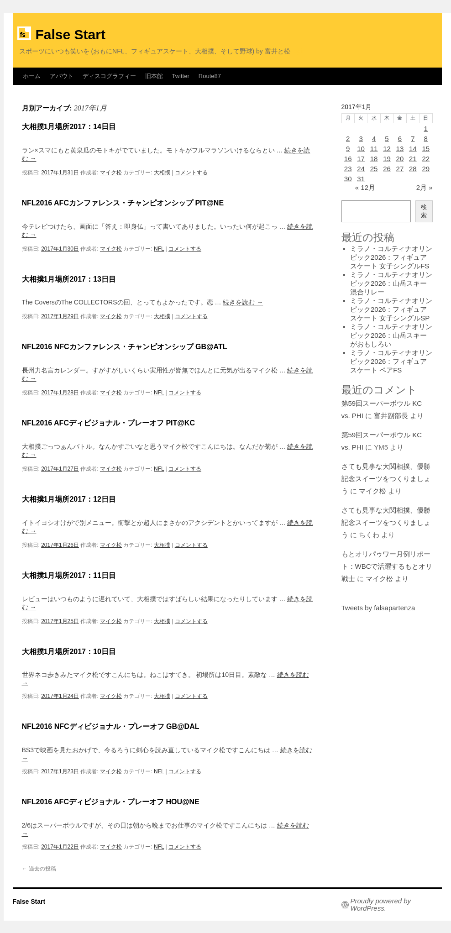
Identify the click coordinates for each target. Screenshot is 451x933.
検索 (424, 211)
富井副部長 (391, 415)
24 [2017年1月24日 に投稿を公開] (361, 169)
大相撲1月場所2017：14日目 (69, 127)
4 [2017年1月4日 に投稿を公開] (374, 138)
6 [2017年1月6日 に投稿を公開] (400, 138)
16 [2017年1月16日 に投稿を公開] (348, 158)
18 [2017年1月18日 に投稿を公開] (374, 158)
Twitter (180, 76)
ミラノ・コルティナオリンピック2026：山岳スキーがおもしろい (391, 335)
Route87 (210, 76)
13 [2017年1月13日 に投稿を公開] (400, 148)
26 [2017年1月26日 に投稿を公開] (387, 169)
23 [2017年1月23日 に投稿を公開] (348, 169)
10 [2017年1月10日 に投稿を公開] (361, 148)
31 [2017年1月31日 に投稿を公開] (361, 179)
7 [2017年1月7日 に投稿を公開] (412, 138)
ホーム (32, 76)
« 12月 (365, 187)
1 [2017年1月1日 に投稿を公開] (426, 128)
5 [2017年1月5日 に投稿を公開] (386, 138)
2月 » (424, 187)
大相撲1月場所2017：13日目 (69, 279)
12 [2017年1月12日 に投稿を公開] (387, 148)
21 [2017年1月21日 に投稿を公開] (413, 158)
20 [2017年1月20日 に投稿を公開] (400, 158)
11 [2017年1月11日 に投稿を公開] (374, 148)
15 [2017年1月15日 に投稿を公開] (426, 148)
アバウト (61, 76)
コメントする (191, 172)
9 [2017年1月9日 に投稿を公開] (348, 148)
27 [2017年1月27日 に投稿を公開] (400, 169)
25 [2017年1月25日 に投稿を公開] (374, 169)
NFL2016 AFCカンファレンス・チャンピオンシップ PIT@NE (123, 203)
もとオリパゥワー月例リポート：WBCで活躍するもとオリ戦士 (387, 566)
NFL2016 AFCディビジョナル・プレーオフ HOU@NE (110, 802)
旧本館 (154, 76)
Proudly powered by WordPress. (381, 904)
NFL (159, 249)
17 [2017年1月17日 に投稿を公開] (361, 158)
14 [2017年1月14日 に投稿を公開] (413, 148)
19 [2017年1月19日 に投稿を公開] (387, 158)
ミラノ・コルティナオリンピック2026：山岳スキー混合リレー (391, 283)
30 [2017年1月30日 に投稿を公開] (348, 179)
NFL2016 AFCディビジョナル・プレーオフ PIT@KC (108, 423)
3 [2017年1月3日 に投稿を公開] (360, 138)
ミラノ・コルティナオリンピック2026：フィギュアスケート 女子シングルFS (391, 257)
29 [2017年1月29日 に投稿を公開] (426, 169)
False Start (70, 34)
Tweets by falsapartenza (378, 608)
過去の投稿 (39, 868)
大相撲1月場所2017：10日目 (69, 651)
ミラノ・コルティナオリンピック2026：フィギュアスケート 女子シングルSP (391, 309)
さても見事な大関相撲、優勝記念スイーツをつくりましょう (385, 478)
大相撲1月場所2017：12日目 (69, 499)
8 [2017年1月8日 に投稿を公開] (426, 138)
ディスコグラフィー (109, 76)
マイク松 (111, 172)
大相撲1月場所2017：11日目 (69, 575)
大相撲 (162, 172)
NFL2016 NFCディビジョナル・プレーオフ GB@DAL (110, 726)
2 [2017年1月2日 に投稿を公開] (348, 138)
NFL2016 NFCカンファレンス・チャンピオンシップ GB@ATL (124, 347)
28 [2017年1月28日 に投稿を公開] (413, 169)
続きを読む (243, 302)
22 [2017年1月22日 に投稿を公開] (426, 158)
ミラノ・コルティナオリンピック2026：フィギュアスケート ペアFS (391, 361)
